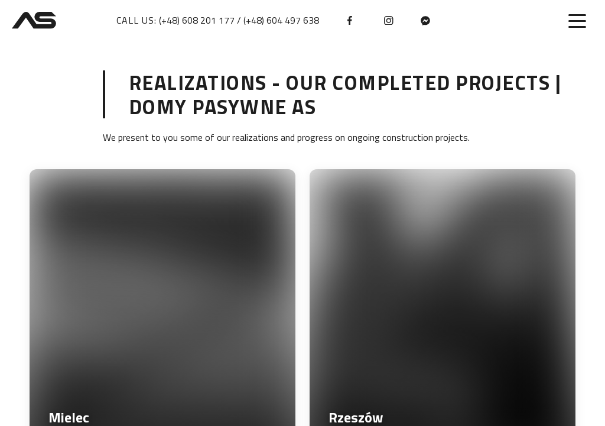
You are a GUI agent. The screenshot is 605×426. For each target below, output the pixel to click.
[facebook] (352, 20)
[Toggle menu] (577, 21)
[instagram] (388, 20)
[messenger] (425, 20)
